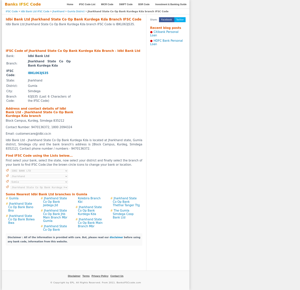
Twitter (180, 19)
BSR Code (144, 4)
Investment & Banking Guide (171, 4)
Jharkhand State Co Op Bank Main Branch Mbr (90, 223)
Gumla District (76, 11)
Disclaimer (74, 276)
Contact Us (117, 276)
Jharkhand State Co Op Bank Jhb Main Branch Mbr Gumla (55, 216)
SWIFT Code (126, 4)
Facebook (166, 19)
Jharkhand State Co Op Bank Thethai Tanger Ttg (126, 202)
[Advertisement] (74, 37)
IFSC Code (12, 11)
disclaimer (116, 237)
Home (70, 4)
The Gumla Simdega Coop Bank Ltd (123, 214)
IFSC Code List (87, 4)
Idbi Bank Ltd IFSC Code (35, 11)
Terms (86, 276)
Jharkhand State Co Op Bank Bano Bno (20, 207)
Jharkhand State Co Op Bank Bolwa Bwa (21, 219)
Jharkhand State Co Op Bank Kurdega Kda (90, 210)
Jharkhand (58, 11)
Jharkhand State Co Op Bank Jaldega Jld (55, 202)
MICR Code (107, 4)
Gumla (14, 198)
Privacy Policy (100, 276)
